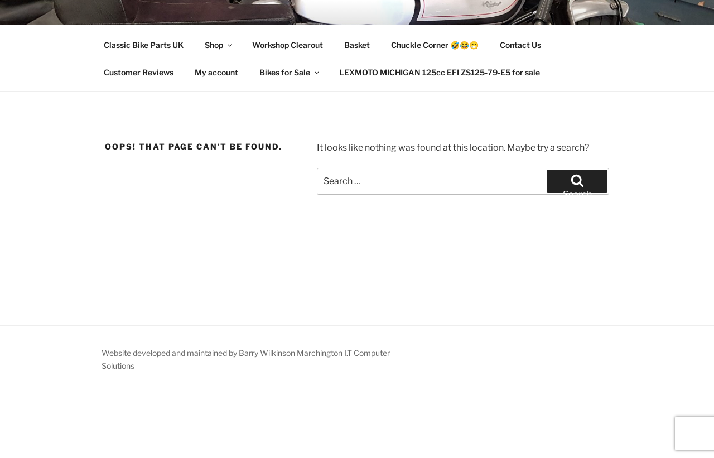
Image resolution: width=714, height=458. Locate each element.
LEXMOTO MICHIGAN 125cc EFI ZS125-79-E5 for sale (439, 72)
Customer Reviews (138, 72)
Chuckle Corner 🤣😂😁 (435, 45)
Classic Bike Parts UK (144, 45)
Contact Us (520, 45)
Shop (219, 45)
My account (216, 72)
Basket (357, 45)
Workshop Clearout (287, 45)
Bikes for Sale (290, 72)
